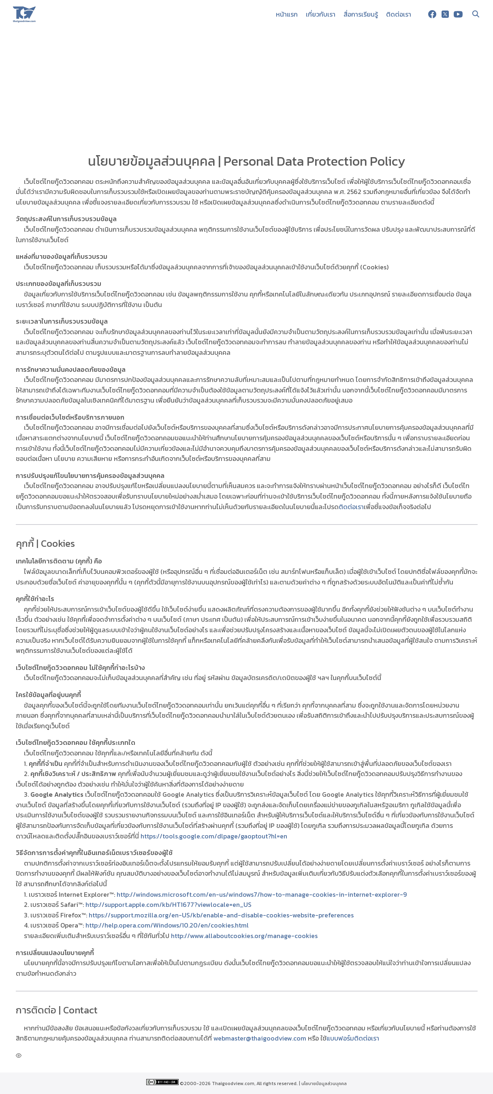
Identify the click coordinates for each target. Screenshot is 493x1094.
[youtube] (458, 14)
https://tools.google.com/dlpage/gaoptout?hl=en (214, 836)
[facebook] (432, 14)
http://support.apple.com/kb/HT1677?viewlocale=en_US (168, 904)
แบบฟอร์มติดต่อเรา (353, 1038)
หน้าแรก (287, 14)
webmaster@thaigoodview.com (259, 1038)
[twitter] (445, 14)
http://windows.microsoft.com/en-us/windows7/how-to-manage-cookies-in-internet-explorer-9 (262, 894)
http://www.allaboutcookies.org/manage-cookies (244, 935)
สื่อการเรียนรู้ (361, 14)
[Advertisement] (247, 89)
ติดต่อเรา (398, 14)
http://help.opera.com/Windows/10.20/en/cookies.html (167, 925)
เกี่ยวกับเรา (320, 14)
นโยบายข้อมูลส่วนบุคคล (324, 1083)
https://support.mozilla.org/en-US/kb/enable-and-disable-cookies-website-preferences (221, 915)
